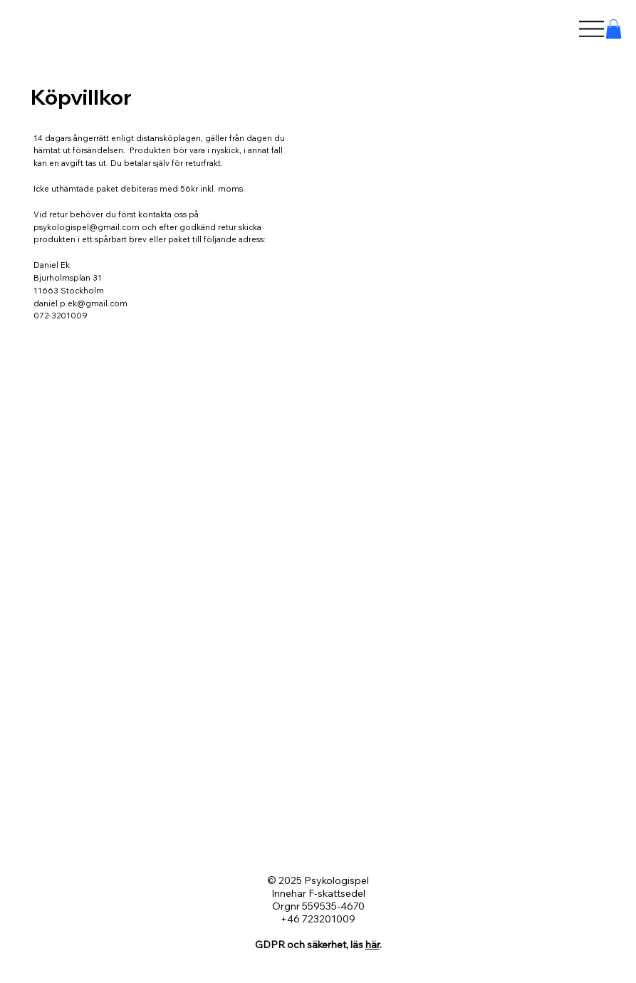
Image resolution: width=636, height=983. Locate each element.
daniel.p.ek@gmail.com (80, 303)
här (372, 944)
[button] (613, 28)
